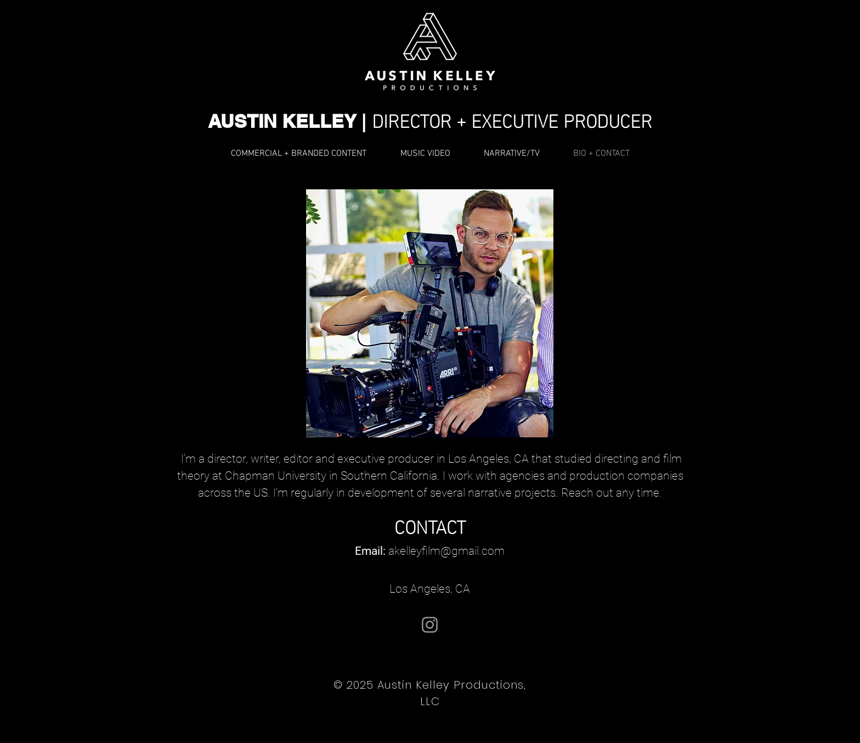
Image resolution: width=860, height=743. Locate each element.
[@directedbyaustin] (429, 624)
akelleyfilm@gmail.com (446, 551)
